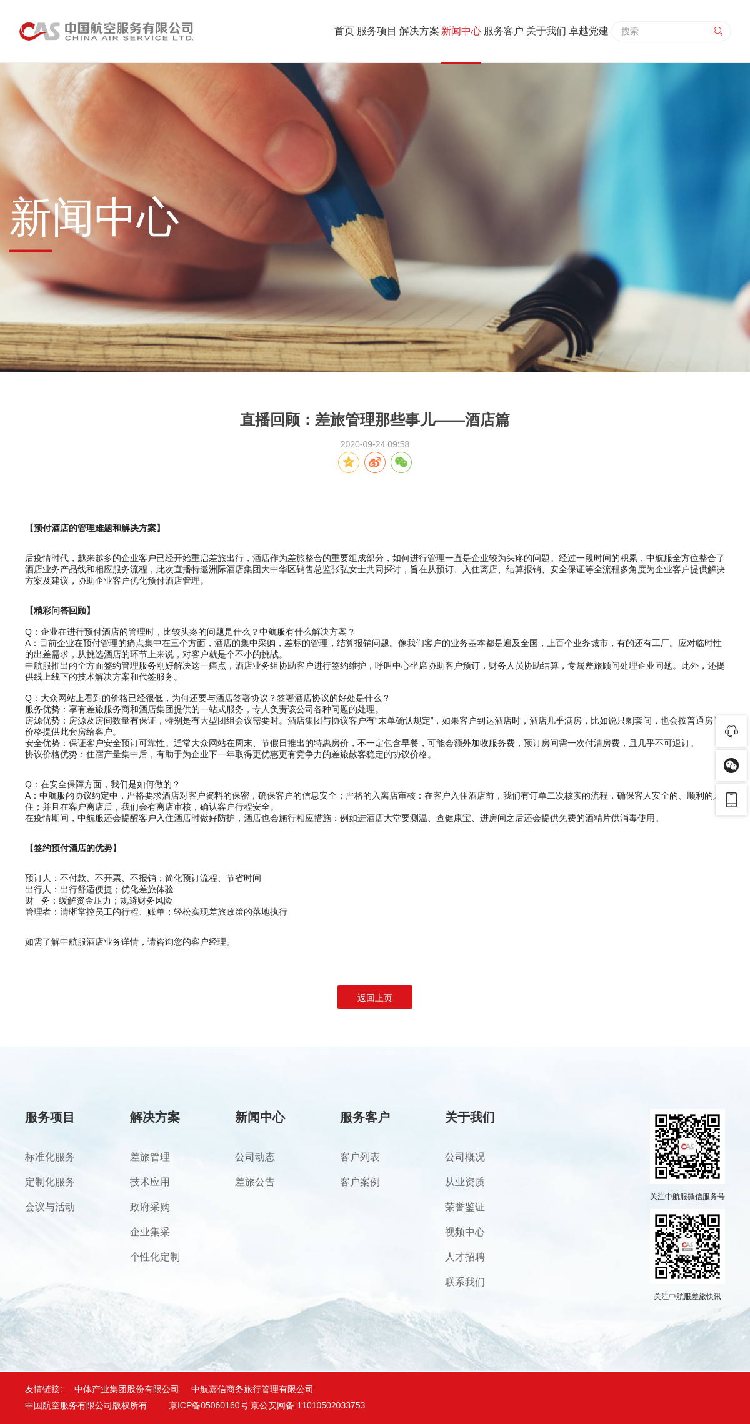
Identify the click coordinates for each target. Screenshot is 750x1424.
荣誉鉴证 (465, 1207)
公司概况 (465, 1157)
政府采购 (150, 1207)
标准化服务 (50, 1157)
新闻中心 (461, 31)
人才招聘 (465, 1257)
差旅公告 (255, 1182)
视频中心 (465, 1232)
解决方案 (419, 31)
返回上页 (375, 998)
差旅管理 (150, 1157)
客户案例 (360, 1182)
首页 (344, 31)
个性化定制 (155, 1257)
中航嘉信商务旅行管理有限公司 (252, 1389)
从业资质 (465, 1182)
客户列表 (360, 1157)
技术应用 (150, 1182)
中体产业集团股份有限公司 (126, 1389)
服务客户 (504, 31)
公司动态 (255, 1157)
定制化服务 (50, 1182)
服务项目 (377, 31)
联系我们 (465, 1282)
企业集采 (150, 1232)
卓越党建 (589, 31)
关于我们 (546, 31)
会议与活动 (50, 1207)
